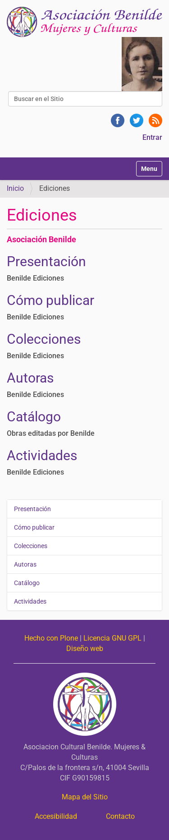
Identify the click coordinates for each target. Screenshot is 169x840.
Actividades (42, 455)
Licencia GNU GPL (112, 638)
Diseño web (84, 648)
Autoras (30, 378)
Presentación (46, 261)
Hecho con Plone (51, 638)
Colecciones (44, 339)
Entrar (152, 137)
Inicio (15, 188)
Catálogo (34, 417)
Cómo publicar (50, 300)
